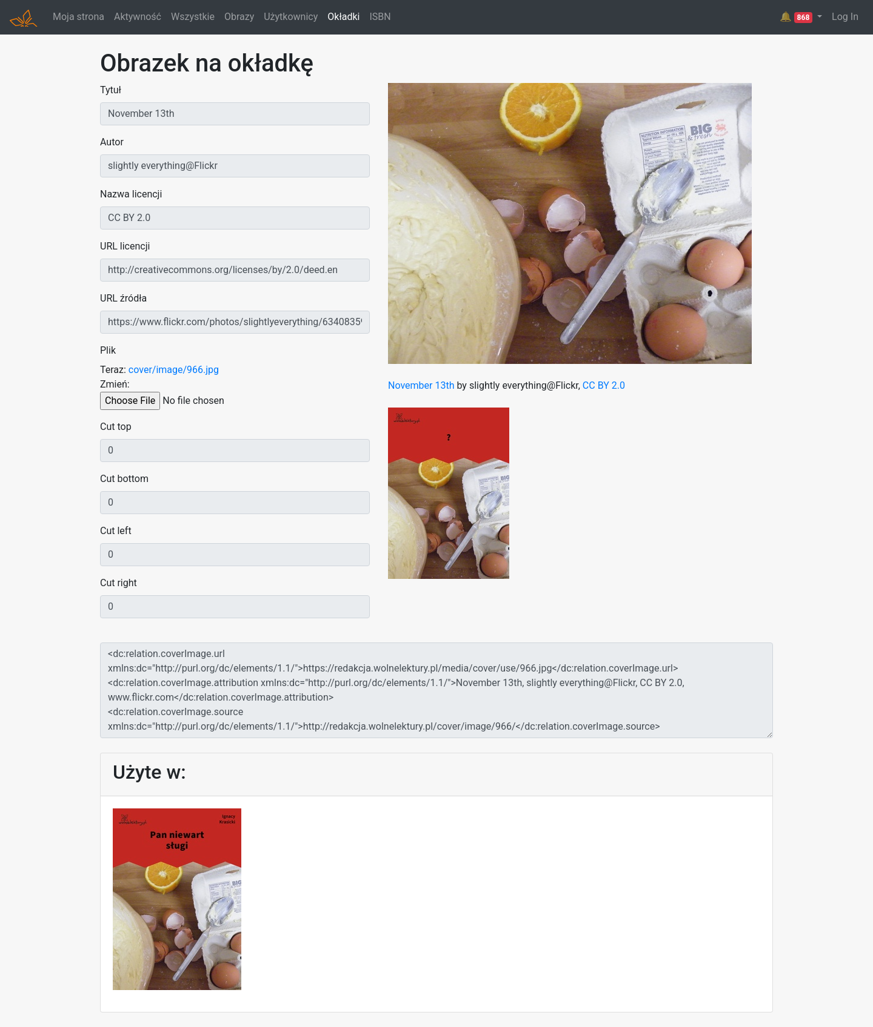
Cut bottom (124, 478)
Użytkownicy (291, 16)
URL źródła (123, 298)
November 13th (421, 385)
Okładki (343, 16)
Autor (112, 142)
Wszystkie (193, 16)
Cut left (116, 531)
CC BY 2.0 (604, 385)
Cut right (118, 583)
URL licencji (125, 246)
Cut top (116, 426)
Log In (845, 16)
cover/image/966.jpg (174, 369)
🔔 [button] (797, 17)
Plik (108, 350)
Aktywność (137, 16)
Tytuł (110, 90)
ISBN (379, 16)
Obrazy (239, 16)
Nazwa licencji (131, 194)
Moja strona (78, 16)
